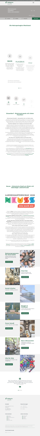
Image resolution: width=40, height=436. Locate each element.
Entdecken (9, 264)
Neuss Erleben (31, 247)
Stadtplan (27, 157)
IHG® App (24, 417)
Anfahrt (18, 0)
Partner (8, 419)
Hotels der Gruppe (9, 420)
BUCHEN (36, 18)
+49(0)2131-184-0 (24, 406)
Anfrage (23, 409)
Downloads (24, 416)
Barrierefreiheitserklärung (10, 417)
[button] (31, 10)
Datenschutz (9, 416)
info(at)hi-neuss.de (24, 407)
